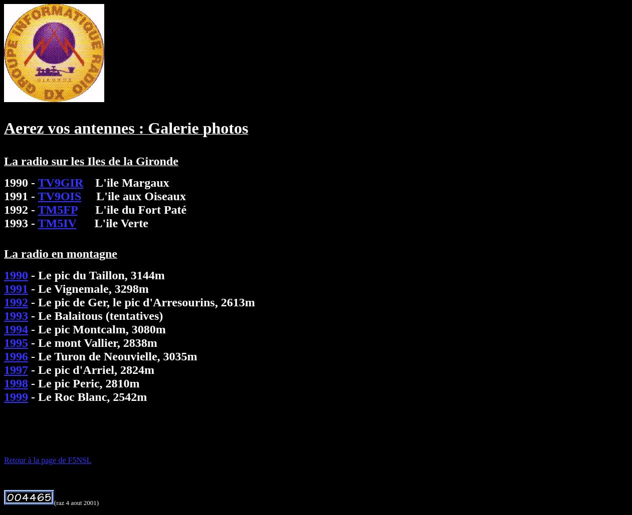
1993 (16, 315)
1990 (16, 275)
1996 (16, 356)
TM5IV (57, 223)
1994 (16, 329)
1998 (16, 383)
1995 (16, 342)
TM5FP (58, 209)
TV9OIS (60, 196)
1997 (16, 369)
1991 (16, 288)
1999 (16, 396)
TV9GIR (61, 182)
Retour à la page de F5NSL (47, 460)
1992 (16, 302)
